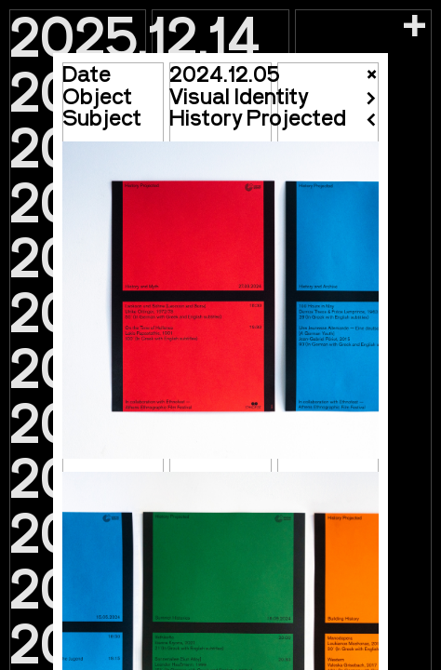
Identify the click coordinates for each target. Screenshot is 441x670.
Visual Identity (238, 95)
